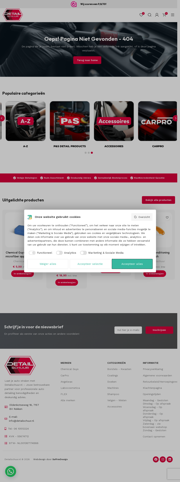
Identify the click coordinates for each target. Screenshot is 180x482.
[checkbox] (39, 253)
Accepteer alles (132, 264)
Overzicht (142, 217)
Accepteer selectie (90, 264)
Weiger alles (48, 264)
